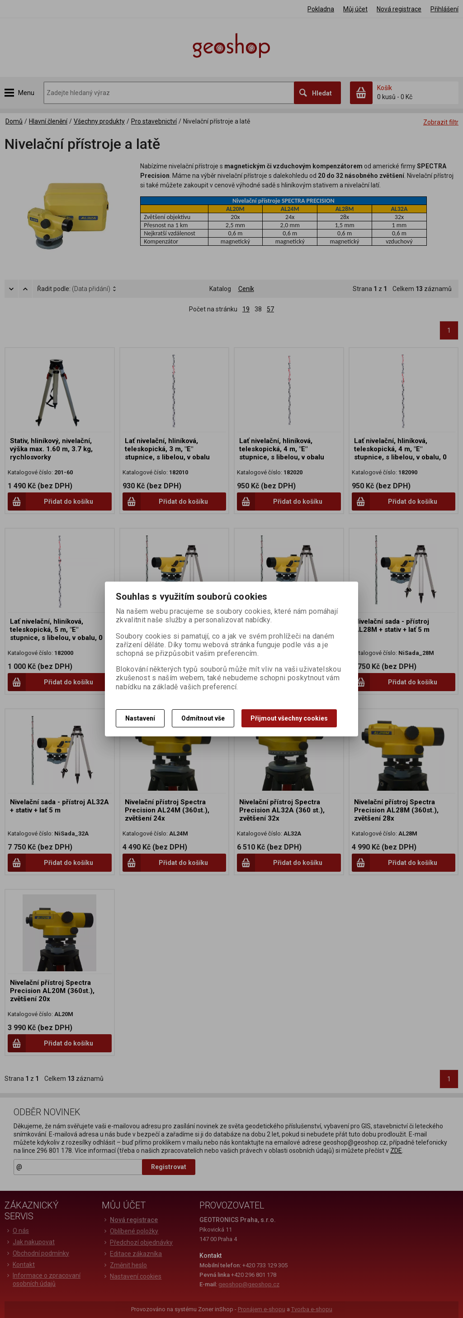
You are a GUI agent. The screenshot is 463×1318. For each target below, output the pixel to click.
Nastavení (140, 718)
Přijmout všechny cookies (289, 718)
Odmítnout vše (203, 718)
